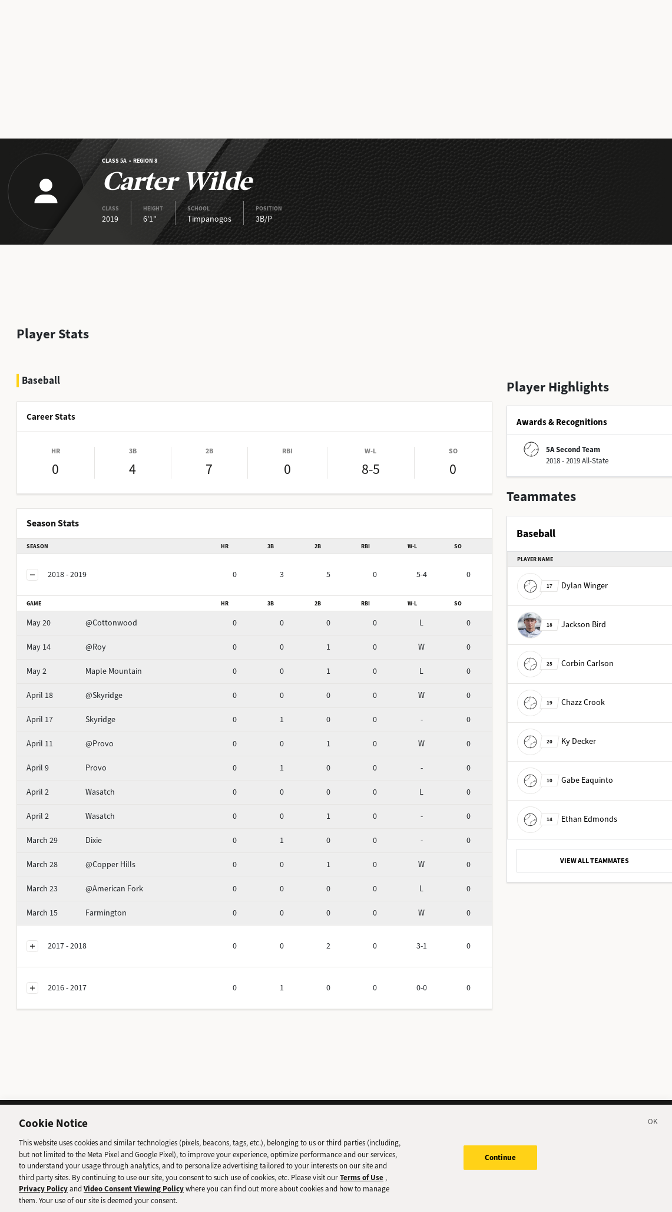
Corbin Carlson (565, 662)
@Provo (70, 743)
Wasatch (71, 792)
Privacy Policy (43, 1195)
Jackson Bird (561, 624)
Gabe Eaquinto (565, 779)
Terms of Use (361, 1183)
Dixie (64, 840)
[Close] (653, 1129)
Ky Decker (556, 740)
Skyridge (71, 719)
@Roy (66, 647)
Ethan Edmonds (567, 818)
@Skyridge (75, 695)
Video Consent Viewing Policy (134, 1195)
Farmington (77, 912)
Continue (500, 1163)
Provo (67, 767)
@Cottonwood (82, 622)
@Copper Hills (81, 864)
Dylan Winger (562, 585)
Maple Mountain (84, 671)
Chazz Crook (561, 701)
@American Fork (85, 888)
